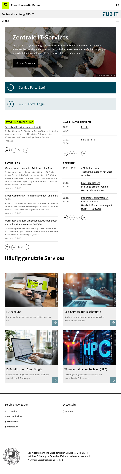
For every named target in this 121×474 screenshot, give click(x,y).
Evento (84, 127)
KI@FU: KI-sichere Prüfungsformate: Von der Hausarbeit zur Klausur (95, 186)
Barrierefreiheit (14, 416)
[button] (7, 150)
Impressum (12, 426)
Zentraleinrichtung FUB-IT (18, 14)
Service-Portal (88, 139)
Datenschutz (13, 421)
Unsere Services (25, 63)
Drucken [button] (69, 410)
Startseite (12, 410)
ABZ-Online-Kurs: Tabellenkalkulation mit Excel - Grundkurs (97, 171)
